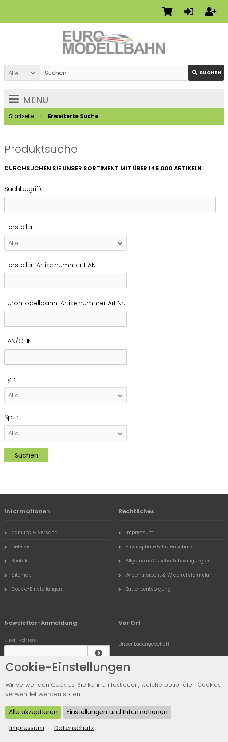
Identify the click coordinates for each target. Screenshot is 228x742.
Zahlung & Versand (31, 532)
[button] (22, 73)
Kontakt (16, 560)
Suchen (26, 455)
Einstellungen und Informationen (117, 711)
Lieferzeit (18, 546)
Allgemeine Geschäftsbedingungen (163, 560)
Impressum (135, 532)
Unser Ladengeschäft (143, 643)
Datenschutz (74, 727)
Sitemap (17, 574)
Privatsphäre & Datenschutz (155, 546)
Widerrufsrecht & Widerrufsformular (164, 574)
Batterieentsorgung (144, 588)
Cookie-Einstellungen (33, 588)
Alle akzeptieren (33, 711)
